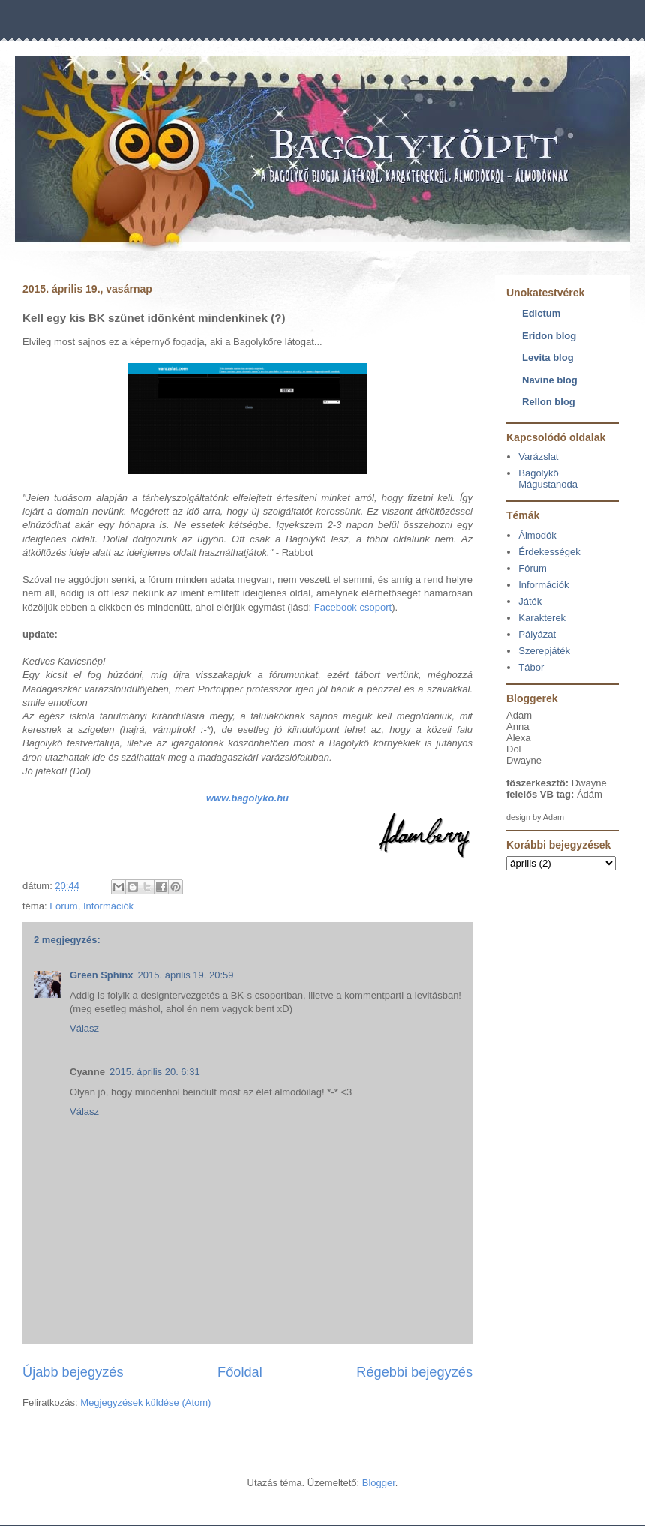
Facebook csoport (353, 607)
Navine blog (550, 380)
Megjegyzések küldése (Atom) (145, 1402)
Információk (108, 906)
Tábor (531, 667)
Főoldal (240, 1372)
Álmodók (537, 535)
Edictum (541, 313)
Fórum (64, 906)
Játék (530, 601)
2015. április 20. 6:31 (155, 1071)
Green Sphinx (102, 975)
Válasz (84, 1028)
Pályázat (537, 634)
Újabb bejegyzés (72, 1372)
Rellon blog (548, 401)
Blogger (378, 1482)
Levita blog (548, 357)
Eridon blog (549, 335)
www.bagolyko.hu (247, 798)
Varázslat (538, 456)
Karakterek (542, 617)
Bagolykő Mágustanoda (548, 479)
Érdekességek (549, 551)
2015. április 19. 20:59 (186, 975)
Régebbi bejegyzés (414, 1372)
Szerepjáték (544, 650)
